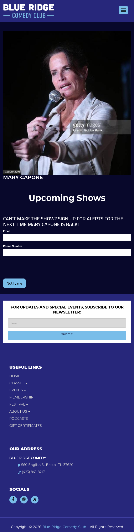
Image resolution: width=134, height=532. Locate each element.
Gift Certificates (25, 426)
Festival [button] (18, 404)
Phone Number (12, 246)
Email (6, 231)
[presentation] (34, 267)
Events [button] (17, 390)
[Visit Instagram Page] (24, 499)
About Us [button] (19, 411)
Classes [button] (18, 383)
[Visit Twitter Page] (34, 499)
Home (14, 376)
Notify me (14, 283)
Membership (21, 397)
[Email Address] (67, 323)
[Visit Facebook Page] (13, 499)
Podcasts (18, 419)
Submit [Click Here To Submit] (67, 334)
